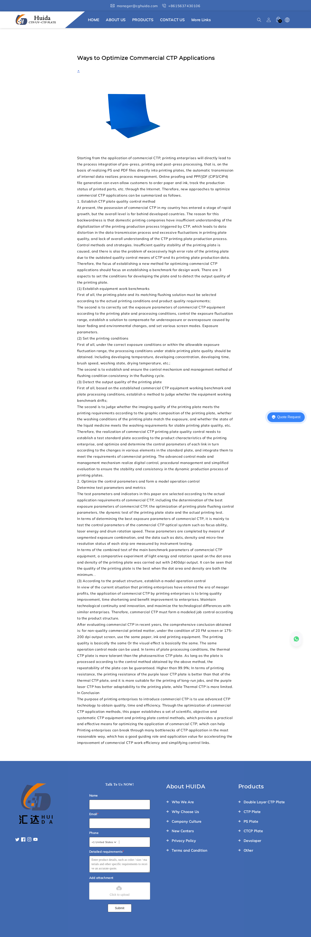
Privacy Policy (184, 841)
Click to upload (120, 890)
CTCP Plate (253, 831)
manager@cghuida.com (137, 6)
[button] (259, 20)
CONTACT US (172, 19)
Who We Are (183, 802)
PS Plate (251, 821)
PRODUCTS (143, 19)
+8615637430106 (184, 6)
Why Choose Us (185, 812)
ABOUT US (116, 19)
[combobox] (104, 842)
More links (201, 19)
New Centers (183, 831)
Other (248, 850)
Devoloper (252, 841)
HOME (93, 19)
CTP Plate (252, 812)
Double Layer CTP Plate (264, 802)
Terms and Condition (189, 850)
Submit (119, 908)
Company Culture (187, 821)
